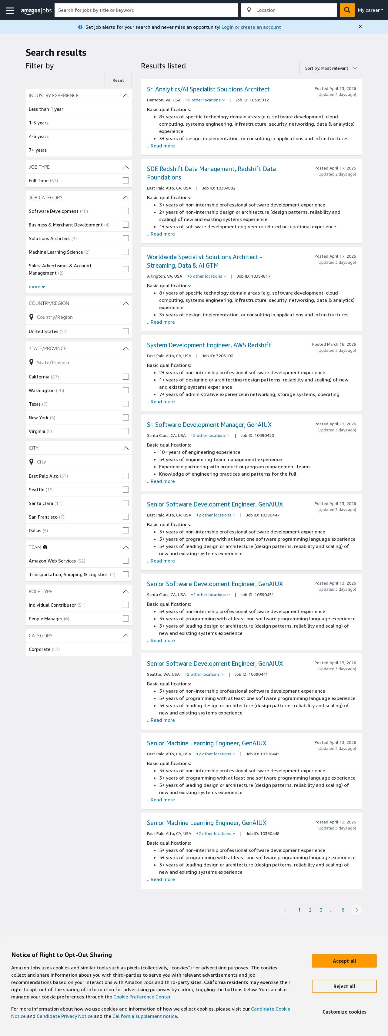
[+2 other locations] (210, 435)
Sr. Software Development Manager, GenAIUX (209, 424)
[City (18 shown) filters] (79, 447)
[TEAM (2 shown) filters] (125, 547)
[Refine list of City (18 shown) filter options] (79, 461)
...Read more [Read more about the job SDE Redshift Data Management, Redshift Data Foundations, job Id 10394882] (161, 234)
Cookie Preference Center (141, 997)
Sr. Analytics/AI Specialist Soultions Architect (208, 89)
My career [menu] (369, 10)
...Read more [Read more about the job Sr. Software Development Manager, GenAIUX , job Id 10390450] (161, 481)
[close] (360, 27)
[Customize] (344, 1011)
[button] (11, 11)
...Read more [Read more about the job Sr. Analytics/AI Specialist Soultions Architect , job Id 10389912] (161, 146)
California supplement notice (144, 1016)
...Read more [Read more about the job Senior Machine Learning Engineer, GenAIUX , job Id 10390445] (161, 800)
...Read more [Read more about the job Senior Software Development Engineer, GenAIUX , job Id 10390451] (161, 640)
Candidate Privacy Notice (65, 1016)
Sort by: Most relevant (326, 68)
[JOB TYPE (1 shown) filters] (79, 166)
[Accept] (344, 961)
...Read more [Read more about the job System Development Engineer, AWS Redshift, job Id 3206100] (161, 401)
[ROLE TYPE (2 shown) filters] (79, 591)
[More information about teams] (45, 547)
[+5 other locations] (205, 100)
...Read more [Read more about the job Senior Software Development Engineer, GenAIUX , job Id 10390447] (161, 561)
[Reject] (344, 986)
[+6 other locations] (206, 276)
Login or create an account (251, 27)
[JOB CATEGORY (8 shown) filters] (79, 197)
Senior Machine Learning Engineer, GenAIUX (206, 743)
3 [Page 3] (321, 910)
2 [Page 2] (310, 910)
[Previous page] (285, 909)
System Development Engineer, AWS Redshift (209, 344)
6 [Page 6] (343, 910)
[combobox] (146, 10)
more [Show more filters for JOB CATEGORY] (37, 286)
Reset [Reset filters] (118, 80)
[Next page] (356, 909)
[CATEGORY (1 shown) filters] (79, 635)
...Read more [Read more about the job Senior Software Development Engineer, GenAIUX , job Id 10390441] (161, 720)
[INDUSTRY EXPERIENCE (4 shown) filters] (79, 95)
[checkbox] (79, 180)
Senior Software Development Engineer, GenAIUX (215, 504)
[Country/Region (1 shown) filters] (79, 303)
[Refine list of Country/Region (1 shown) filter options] (79, 317)
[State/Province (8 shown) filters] (79, 348)
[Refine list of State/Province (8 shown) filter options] (79, 362)
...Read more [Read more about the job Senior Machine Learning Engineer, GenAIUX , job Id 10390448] (161, 879)
